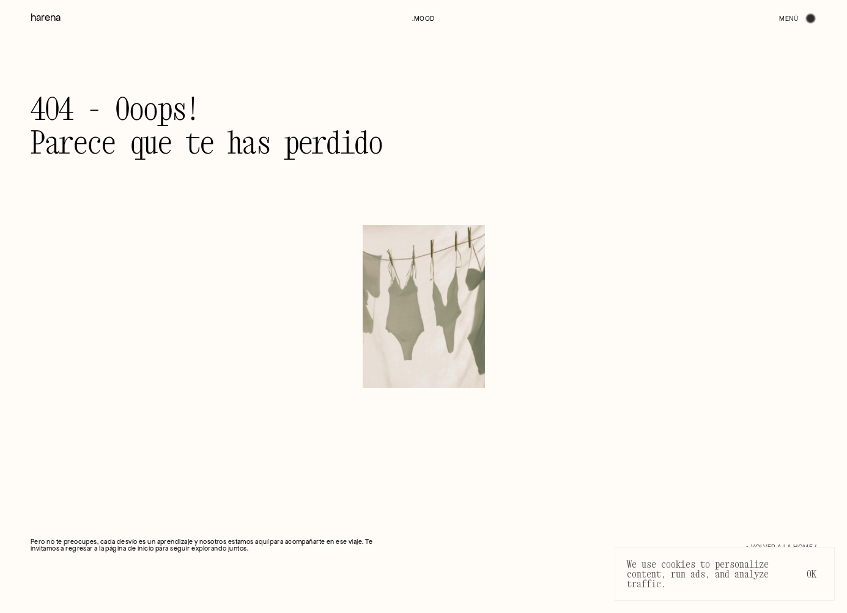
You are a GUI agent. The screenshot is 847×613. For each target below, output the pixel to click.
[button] (423, 18)
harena (46, 17)
